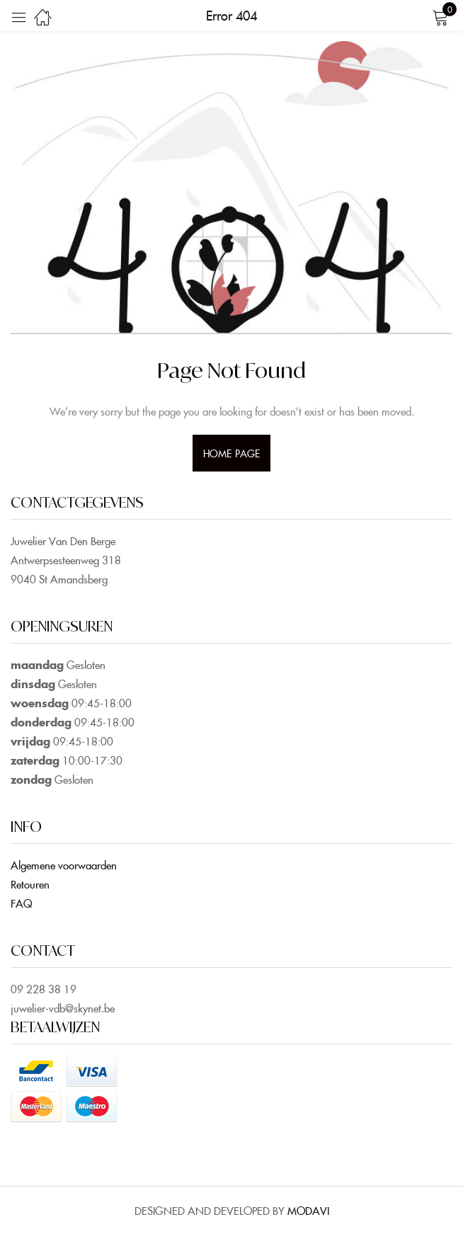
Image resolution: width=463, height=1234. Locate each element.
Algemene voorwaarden (64, 864)
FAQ (21, 903)
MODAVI (308, 1210)
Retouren (30, 883)
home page (231, 453)
